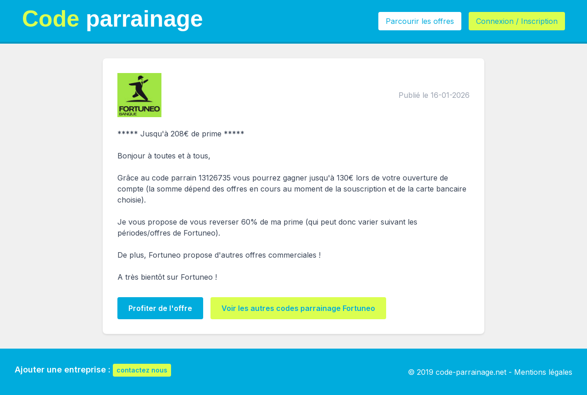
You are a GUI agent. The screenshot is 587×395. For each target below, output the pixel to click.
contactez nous (141, 370)
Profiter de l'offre (160, 308)
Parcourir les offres (420, 21)
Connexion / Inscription (517, 21)
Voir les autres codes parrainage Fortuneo (298, 308)
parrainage (112, 19)
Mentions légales (543, 372)
